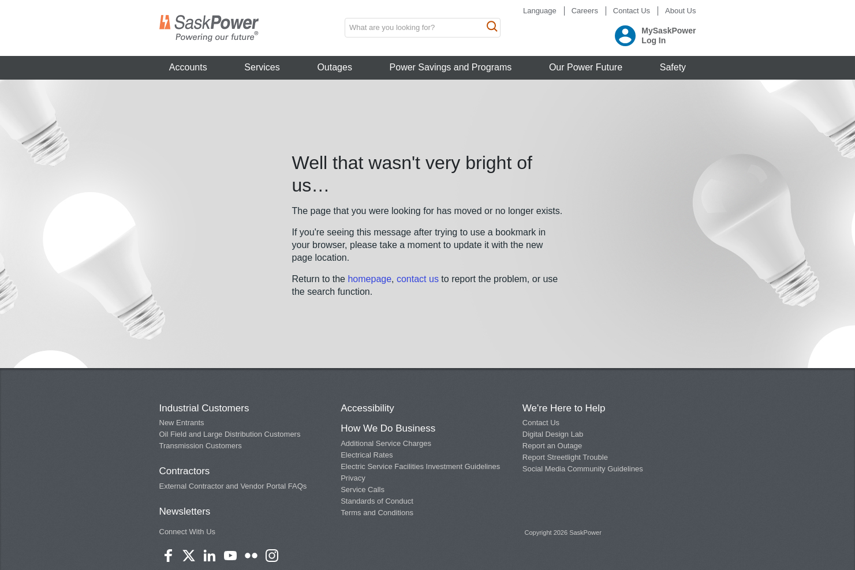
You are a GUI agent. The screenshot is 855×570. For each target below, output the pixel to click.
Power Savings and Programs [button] (451, 67)
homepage (369, 279)
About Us (680, 10)
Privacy (353, 478)
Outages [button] (334, 67)
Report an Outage (552, 445)
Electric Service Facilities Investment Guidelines (420, 466)
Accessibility (367, 408)
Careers (585, 10)
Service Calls (362, 489)
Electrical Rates (367, 455)
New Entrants (181, 422)
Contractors (184, 471)
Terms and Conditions (377, 512)
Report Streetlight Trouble (565, 457)
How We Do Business (388, 428)
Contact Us (631, 10)
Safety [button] (673, 67)
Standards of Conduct (377, 501)
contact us (419, 279)
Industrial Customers (204, 408)
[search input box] (423, 28)
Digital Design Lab (553, 434)
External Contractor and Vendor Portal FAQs (233, 486)
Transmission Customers (200, 445)
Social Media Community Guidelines (582, 468)
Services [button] (261, 67)
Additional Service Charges (386, 443)
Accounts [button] (188, 67)
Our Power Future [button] (585, 67)
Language (540, 10)
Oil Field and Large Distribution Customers (230, 434)
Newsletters (185, 511)
